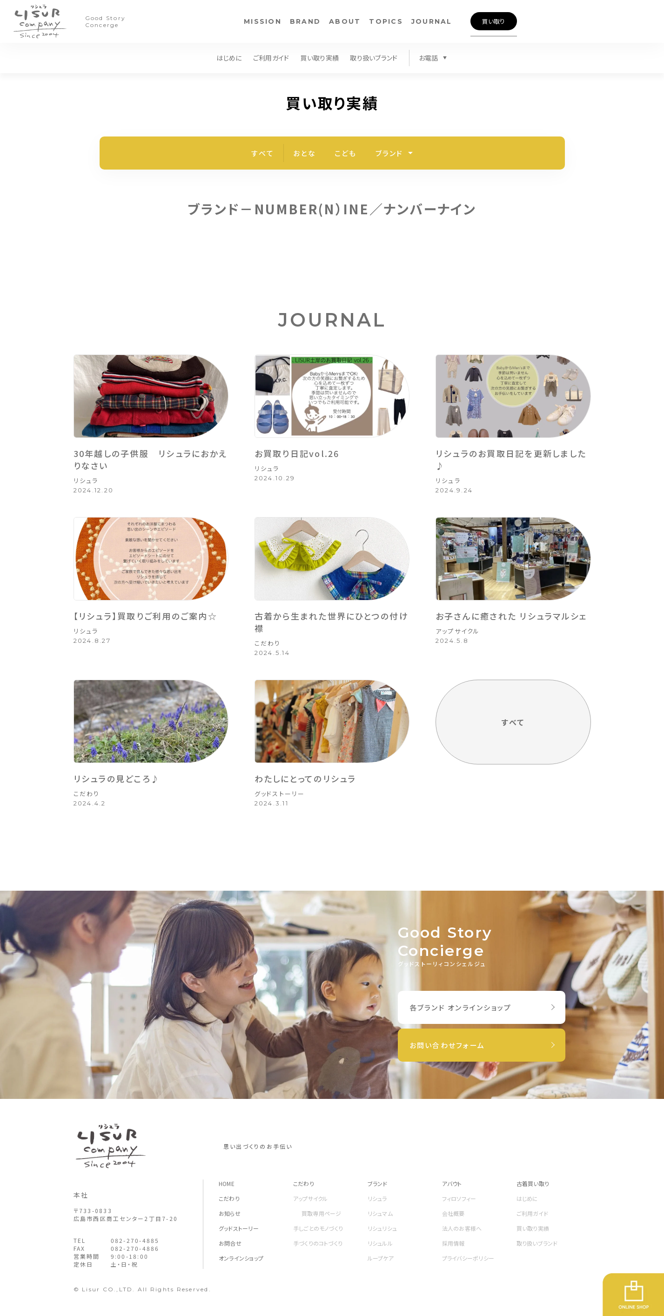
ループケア (381, 1258)
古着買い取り (532, 1183)
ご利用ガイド (271, 57)
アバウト (452, 1183)
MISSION (263, 21)
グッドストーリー (280, 793)
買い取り (493, 21)
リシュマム (380, 1213)
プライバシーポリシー (468, 1258)
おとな (304, 153)
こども (346, 153)
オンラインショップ (241, 1258)
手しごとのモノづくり (318, 1228)
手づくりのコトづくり (317, 1243)
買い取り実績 (319, 57)
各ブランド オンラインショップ (460, 1007)
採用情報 (453, 1243)
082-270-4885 (135, 1240)
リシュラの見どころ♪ (117, 778)
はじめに (228, 57)
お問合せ (230, 1243)
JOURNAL (431, 21)
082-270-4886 (135, 1248)
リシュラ (86, 480)
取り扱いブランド (373, 57)
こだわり (268, 643)
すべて (262, 153)
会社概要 (453, 1213)
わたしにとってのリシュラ (305, 778)
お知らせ (230, 1213)
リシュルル (380, 1243)
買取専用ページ (322, 1213)
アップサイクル (458, 631)
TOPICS (386, 21)
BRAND (305, 21)
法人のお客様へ (462, 1228)
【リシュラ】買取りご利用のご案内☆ (145, 616)
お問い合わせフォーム (447, 1045)
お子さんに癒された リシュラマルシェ (512, 616)
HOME (227, 1183)
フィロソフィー (459, 1198)
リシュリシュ (382, 1228)
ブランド (389, 153)
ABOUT (345, 21)
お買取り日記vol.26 (297, 453)
